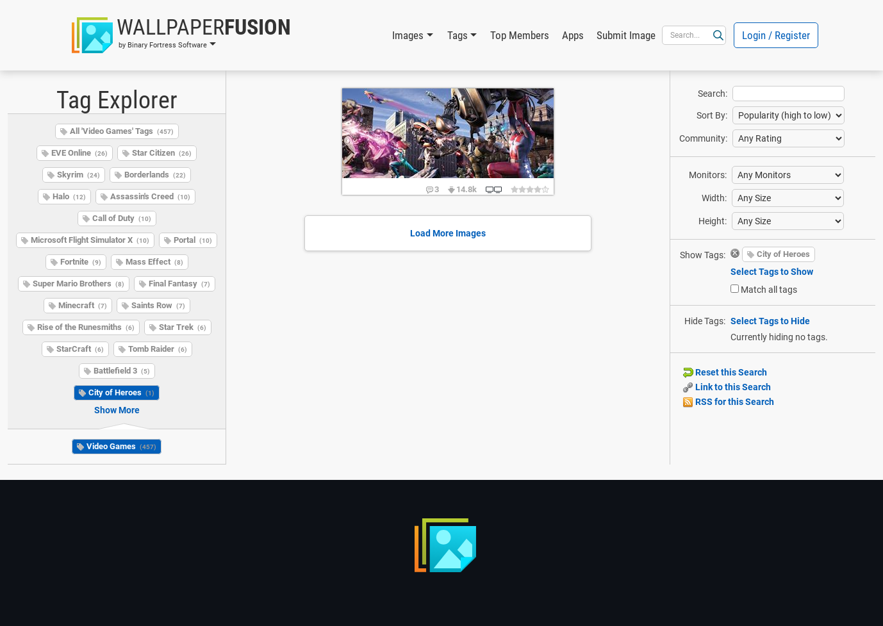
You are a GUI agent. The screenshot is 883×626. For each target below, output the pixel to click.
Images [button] (408, 35)
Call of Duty (121, 218)
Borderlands (155, 174)
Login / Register (776, 35)
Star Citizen (162, 153)
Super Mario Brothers (78, 283)
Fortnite (80, 262)
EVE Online (79, 153)
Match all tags (769, 289)
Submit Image (626, 35)
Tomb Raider (157, 349)
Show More (117, 410)
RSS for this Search (728, 402)
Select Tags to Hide (770, 321)
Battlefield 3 (122, 370)
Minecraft (82, 305)
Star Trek (182, 327)
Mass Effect (154, 262)
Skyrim (78, 174)
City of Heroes (121, 392)
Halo (69, 196)
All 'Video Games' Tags (122, 131)
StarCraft (80, 349)
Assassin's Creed (150, 196)
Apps (573, 35)
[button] (181, 35)
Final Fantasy (179, 283)
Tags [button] (457, 35)
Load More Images (448, 233)
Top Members (519, 35)
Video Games (121, 446)
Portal (193, 240)
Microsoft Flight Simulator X (90, 240)
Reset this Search (725, 372)
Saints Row (158, 305)
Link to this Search (727, 387)
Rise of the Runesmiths (86, 327)
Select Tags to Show (771, 272)
